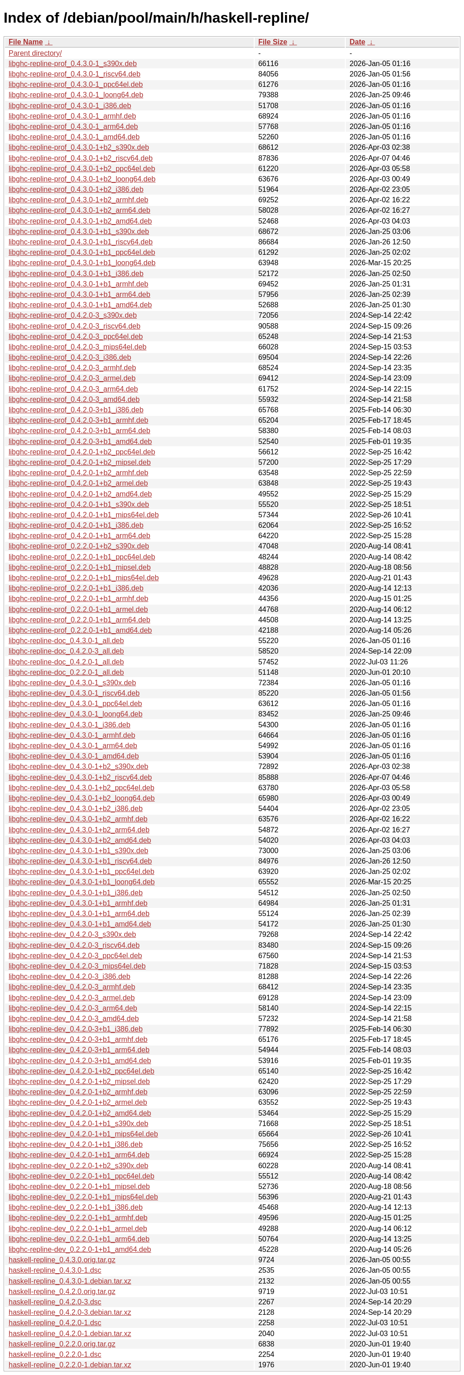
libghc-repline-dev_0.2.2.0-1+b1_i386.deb (76, 1207)
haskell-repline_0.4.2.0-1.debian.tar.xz (70, 1333)
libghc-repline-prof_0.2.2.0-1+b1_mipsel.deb (80, 567)
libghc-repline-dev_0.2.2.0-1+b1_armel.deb (78, 1228)
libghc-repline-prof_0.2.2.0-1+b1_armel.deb (78, 609)
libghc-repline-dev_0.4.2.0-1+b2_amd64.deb (80, 1113)
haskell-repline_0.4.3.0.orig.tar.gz (62, 1260)
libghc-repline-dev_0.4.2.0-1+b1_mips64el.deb (83, 1134)
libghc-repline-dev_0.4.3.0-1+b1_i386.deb (76, 893)
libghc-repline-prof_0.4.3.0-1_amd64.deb (74, 137)
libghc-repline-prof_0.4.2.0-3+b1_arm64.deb (79, 430)
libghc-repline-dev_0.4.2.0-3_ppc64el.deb (75, 956)
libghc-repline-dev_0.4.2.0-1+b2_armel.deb (78, 1102)
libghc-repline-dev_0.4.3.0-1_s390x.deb (72, 683)
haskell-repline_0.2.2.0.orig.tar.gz (62, 1344)
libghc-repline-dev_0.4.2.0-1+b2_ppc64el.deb (82, 1071)
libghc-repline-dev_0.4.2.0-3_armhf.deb (72, 987)
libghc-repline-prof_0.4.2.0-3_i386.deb (70, 357)
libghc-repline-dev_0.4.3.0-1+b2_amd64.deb (80, 840)
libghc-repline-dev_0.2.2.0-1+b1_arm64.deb (79, 1239)
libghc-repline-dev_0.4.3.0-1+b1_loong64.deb (82, 882)
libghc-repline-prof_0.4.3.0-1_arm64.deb (73, 126)
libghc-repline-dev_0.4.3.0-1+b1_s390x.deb (78, 851)
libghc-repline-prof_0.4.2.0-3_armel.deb (72, 378)
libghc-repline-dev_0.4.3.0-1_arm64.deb (73, 746)
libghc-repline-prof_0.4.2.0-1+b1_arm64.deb (79, 535)
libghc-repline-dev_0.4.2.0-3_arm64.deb (73, 1008)
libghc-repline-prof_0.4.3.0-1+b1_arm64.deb (79, 294)
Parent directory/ (35, 53)
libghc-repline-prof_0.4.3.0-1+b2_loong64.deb (82, 179)
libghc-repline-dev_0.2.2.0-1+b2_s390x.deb (78, 1166)
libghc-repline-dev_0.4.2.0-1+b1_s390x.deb (78, 1123)
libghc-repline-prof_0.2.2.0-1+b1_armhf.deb (78, 598)
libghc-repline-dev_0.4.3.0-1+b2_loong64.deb (82, 798)
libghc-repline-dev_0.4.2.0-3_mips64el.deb (77, 966)
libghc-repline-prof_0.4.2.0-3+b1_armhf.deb (78, 420)
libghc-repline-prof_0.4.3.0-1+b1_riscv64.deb (81, 242)
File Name (26, 42)
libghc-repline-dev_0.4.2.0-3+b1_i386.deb (76, 1029)
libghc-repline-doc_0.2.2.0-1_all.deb (66, 672)
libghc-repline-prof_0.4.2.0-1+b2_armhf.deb (78, 473)
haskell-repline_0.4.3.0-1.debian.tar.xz (70, 1281)
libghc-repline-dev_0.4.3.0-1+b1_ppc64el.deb (82, 871)
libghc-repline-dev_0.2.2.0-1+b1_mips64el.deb (83, 1197)
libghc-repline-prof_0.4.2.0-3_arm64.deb (73, 389)
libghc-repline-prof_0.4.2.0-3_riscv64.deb (74, 326)
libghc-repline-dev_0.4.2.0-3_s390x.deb (72, 934)
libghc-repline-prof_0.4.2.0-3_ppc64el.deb (76, 336)
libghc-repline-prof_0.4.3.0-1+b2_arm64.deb (79, 210)
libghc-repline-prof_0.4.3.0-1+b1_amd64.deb (80, 305)
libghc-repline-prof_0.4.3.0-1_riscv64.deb (74, 74)
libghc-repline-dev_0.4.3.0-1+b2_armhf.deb (78, 819)
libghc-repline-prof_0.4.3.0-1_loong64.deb (76, 95)
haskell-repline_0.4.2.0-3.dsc (55, 1302)
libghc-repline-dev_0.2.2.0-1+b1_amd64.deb (80, 1249)
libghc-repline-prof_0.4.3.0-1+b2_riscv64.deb (81, 158)
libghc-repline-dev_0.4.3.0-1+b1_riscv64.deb (80, 861)
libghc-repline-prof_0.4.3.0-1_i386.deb (70, 106)
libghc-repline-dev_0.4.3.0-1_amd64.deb (74, 756)
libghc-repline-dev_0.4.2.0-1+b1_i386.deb (76, 1144)
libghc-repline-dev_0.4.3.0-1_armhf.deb (72, 735)
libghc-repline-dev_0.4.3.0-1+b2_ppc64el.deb (82, 788)
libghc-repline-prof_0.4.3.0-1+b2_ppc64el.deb (82, 168)
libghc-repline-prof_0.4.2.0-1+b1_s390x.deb (79, 504)
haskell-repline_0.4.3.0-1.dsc (55, 1270)
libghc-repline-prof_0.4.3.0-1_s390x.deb (73, 63)
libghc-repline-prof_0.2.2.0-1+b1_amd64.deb (80, 630)
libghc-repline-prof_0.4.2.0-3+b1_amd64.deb (80, 441)
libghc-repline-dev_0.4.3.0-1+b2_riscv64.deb (80, 777)
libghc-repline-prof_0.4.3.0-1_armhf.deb (72, 116)
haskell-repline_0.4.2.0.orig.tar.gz (62, 1291)
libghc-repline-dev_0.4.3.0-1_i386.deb (69, 725)
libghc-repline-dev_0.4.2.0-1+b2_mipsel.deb (79, 1081)
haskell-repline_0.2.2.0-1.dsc (55, 1354)
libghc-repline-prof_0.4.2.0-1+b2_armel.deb (78, 483)
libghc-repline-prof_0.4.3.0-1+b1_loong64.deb (82, 263)
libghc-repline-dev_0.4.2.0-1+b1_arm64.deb (79, 1155)
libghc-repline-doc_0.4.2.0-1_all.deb (66, 662)
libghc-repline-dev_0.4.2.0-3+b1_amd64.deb (80, 1061)
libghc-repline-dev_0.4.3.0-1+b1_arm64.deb (79, 913)
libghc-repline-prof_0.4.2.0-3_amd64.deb (74, 399)
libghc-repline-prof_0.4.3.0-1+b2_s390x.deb (79, 147)
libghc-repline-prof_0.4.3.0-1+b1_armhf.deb (78, 284)
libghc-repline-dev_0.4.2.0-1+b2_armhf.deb (78, 1092)
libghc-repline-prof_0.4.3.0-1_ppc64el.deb (76, 84)
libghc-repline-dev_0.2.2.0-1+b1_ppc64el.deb (82, 1176)
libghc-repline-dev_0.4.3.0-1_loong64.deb (75, 714)
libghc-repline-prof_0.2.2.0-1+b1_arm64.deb (79, 620)
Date (357, 42)
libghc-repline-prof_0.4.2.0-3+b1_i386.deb (76, 410)
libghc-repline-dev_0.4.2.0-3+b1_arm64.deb (79, 1050)
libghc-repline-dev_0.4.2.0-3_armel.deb (72, 998)
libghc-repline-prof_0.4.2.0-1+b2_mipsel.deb (80, 462)
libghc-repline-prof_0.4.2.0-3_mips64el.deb (77, 347)
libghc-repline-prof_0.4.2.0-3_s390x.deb (73, 315)
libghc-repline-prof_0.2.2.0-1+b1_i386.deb (76, 588)
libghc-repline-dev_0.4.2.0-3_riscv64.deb (74, 945)
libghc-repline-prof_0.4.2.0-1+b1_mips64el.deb (84, 515)
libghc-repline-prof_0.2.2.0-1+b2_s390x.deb (79, 546)
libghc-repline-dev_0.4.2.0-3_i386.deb (69, 976)
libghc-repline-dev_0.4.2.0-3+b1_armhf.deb (78, 1039)
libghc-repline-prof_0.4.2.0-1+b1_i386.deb (76, 525)
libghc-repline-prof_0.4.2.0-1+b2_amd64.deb (80, 494)
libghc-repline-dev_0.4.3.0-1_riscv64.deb (74, 693)
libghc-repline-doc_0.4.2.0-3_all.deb (66, 651)
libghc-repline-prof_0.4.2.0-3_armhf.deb (72, 368)
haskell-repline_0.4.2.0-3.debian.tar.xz (70, 1312)
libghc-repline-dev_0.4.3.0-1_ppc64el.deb (75, 703)
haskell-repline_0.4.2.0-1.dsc (55, 1323)
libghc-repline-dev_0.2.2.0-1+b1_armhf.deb (78, 1218)
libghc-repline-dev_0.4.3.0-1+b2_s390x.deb (78, 766)
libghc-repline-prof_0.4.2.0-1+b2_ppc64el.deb (82, 452)
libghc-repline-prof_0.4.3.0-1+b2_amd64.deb (80, 221)
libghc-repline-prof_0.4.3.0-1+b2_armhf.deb (78, 200)
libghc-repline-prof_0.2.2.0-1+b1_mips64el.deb (84, 578)
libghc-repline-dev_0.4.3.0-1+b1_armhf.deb (78, 903)
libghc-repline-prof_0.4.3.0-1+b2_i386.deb (76, 189)
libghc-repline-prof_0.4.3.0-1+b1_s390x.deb (79, 231)
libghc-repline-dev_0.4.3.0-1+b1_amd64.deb (80, 924)
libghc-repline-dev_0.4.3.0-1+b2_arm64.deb (79, 830)
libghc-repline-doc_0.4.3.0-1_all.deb (66, 641)
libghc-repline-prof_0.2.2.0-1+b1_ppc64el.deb (82, 557)
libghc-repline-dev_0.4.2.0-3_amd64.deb (74, 1018)
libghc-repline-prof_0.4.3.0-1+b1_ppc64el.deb (82, 252)
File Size (272, 42)
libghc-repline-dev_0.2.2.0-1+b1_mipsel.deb (79, 1186)
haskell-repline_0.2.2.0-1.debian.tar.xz (70, 1365)
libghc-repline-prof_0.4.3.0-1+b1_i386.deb (76, 273)
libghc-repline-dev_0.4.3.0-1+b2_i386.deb (76, 808)
